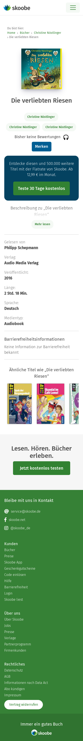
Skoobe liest (13, 600)
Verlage (10, 638)
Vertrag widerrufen (23, 705)
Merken (41, 146)
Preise (9, 556)
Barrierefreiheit (16, 587)
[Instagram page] (41, 528)
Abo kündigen (14, 689)
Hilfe (8, 581)
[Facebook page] (41, 519)
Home (11, 33)
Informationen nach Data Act (26, 683)
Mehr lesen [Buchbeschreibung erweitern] (42, 224)
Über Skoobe (14, 619)
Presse (9, 632)
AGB (7, 676)
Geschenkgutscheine (19, 568)
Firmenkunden (15, 650)
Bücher (24, 33)
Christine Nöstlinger (47, 33)
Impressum (12, 695)
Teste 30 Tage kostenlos (41, 188)
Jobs (7, 626)
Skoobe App (13, 562)
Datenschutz (13, 670)
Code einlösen (15, 575)
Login (8, 593)
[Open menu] (73, 8)
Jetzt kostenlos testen (41, 468)
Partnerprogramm (17, 644)
